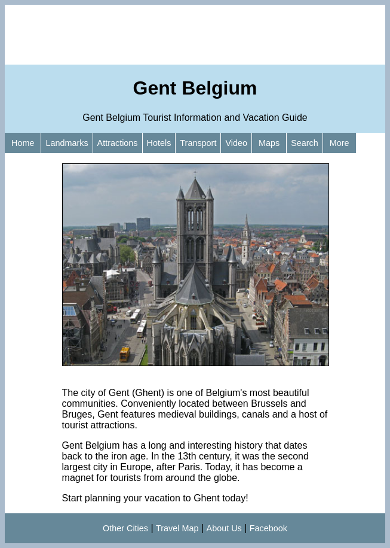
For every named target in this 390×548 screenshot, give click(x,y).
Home (22, 143)
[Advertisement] (195, 35)
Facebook (268, 528)
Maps (269, 143)
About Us (224, 528)
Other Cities (125, 528)
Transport (198, 143)
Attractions (117, 143)
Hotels (159, 143)
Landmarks (66, 143)
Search (304, 143)
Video (236, 143)
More (339, 143)
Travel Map (177, 528)
